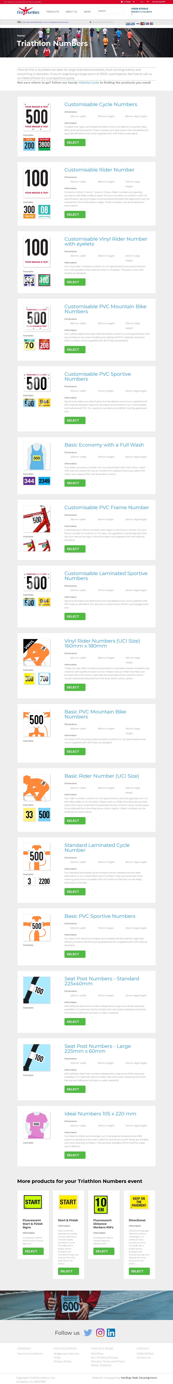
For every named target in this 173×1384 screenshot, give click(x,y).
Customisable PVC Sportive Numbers (97, 376)
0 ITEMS (127, 2)
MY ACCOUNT (158, 2)
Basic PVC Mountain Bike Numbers (95, 714)
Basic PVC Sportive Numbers (99, 916)
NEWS (87, 11)
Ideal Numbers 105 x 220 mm (100, 1114)
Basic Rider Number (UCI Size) (101, 776)
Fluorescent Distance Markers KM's (103, 1224)
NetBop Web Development (139, 1377)
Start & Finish (68, 1220)
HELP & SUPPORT (65, 1348)
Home (21, 35)
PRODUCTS (53, 11)
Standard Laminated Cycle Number (97, 847)
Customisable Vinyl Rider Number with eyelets (106, 241)
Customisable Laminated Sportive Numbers (106, 575)
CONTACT (143, 1348)
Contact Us (144, 1357)
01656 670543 (145, 1353)
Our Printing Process (104, 1357)
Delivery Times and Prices (108, 1361)
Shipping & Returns (66, 1353)
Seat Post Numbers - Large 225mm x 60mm (97, 1048)
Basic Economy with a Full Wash (104, 445)
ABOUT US (71, 11)
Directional (137, 1220)
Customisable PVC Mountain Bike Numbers (105, 308)
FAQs (57, 1357)
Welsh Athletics (101, 1365)
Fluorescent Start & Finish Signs (33, 1224)
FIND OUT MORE (102, 1348)
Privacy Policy (63, 1361)
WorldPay (97, 1353)
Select (73, 142)
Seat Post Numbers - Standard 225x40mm (101, 981)
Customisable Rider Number (99, 170)
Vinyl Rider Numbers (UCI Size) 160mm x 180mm (102, 643)
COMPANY (24, 1348)
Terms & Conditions (30, 1353)
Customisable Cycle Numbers (100, 104)
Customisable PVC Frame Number (106, 507)
